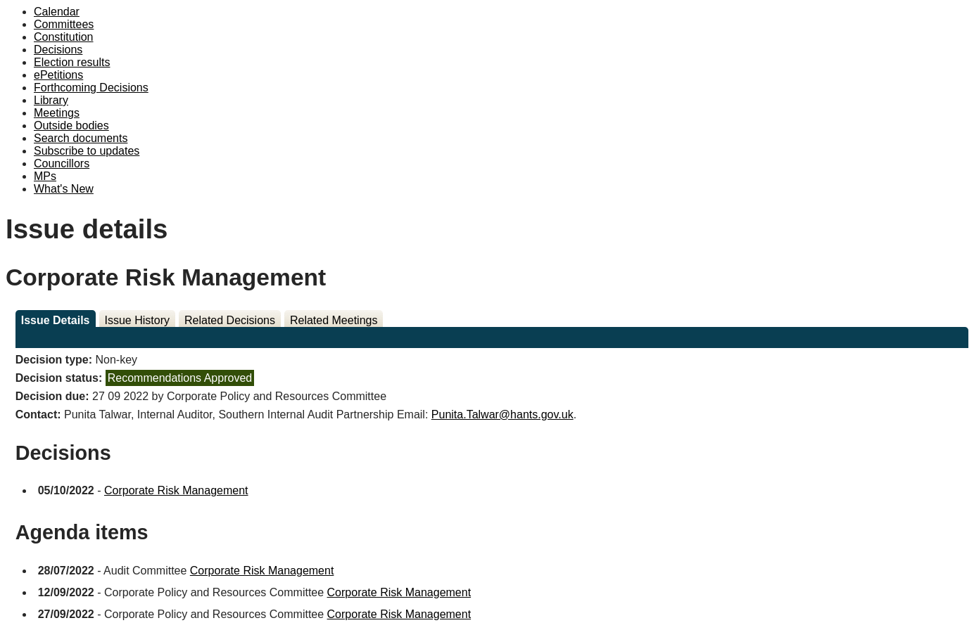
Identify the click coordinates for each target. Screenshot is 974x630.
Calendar (57, 12)
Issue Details (55, 320)
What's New (64, 189)
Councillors (61, 163)
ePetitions (58, 75)
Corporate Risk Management (176, 490)
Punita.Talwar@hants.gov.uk (502, 414)
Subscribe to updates (86, 151)
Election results (72, 62)
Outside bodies (71, 125)
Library (51, 100)
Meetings (57, 113)
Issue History (137, 320)
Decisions (58, 50)
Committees (64, 24)
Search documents (80, 138)
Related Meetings (334, 320)
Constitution (64, 37)
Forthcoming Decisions (91, 88)
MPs (45, 176)
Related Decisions (229, 320)
